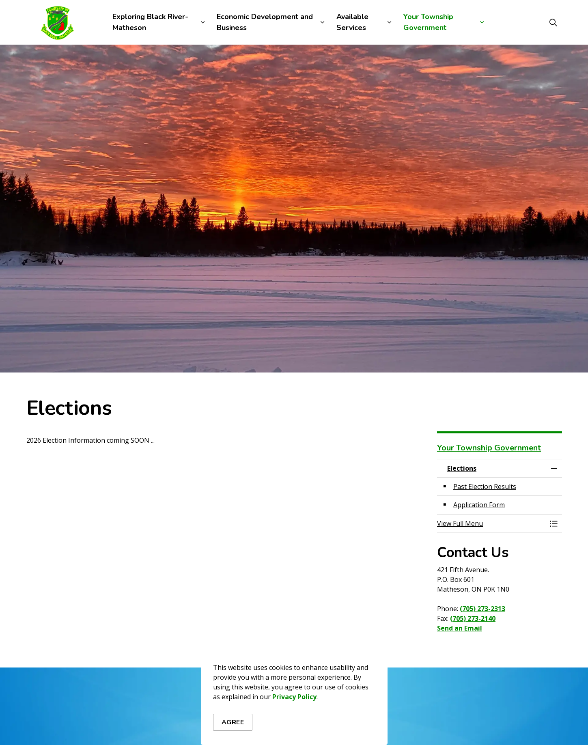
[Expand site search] (553, 22)
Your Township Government (428, 22)
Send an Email (459, 628)
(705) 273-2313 (482, 608)
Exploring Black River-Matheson (150, 22)
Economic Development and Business (265, 22)
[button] (491, 523)
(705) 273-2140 (472, 618)
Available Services (352, 22)
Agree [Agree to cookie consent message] (232, 726)
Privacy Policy (294, 700)
